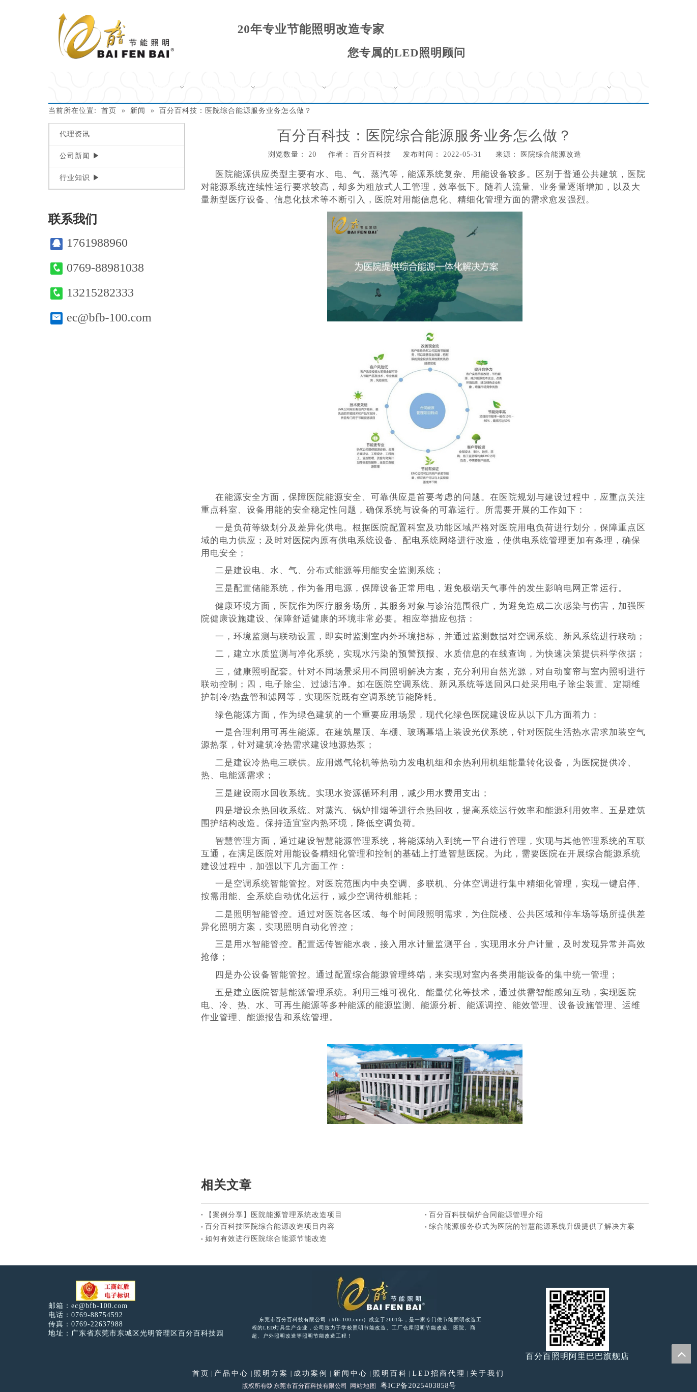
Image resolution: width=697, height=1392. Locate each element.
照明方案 (271, 1373)
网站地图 (363, 1385)
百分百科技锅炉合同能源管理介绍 (486, 1215)
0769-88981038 (97, 268)
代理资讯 (75, 134)
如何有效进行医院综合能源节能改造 (266, 1238)
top (681, 1354)
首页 (201, 1373)
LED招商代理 (438, 1373)
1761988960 (89, 243)
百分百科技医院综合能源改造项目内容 (270, 1226)
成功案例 (311, 1373)
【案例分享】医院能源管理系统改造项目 (273, 1215)
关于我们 (487, 1373)
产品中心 (231, 1373)
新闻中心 (350, 1373)
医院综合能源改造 (551, 154)
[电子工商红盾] (105, 1291)
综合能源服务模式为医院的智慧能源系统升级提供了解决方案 (532, 1226)
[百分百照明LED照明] (374, 1292)
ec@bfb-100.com (101, 317)
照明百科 (390, 1373)
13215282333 (92, 293)
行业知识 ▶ (80, 178)
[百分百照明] (116, 36)
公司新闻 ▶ (80, 156)
